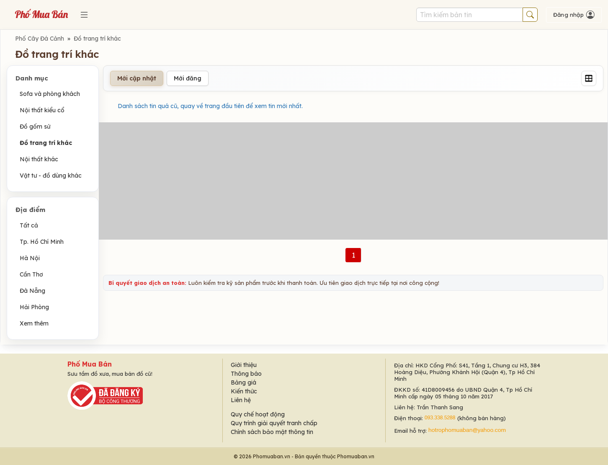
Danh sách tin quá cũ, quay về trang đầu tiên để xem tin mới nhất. (210, 106)
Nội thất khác (39, 159)
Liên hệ (241, 400)
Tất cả (29, 225)
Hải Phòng (34, 307)
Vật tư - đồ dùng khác (51, 175)
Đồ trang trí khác (97, 38)
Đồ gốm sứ (35, 126)
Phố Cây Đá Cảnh (39, 38)
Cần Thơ (31, 274)
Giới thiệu (244, 365)
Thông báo (246, 373)
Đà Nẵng (32, 290)
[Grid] (589, 78)
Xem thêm (34, 323)
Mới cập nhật (136, 78)
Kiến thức (244, 391)
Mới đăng (187, 78)
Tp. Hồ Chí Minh (42, 241)
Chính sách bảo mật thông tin (272, 432)
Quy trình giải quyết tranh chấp (274, 423)
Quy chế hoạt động (258, 414)
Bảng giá (243, 382)
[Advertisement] (353, 181)
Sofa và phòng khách (50, 94)
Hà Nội (30, 258)
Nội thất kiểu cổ (42, 110)
